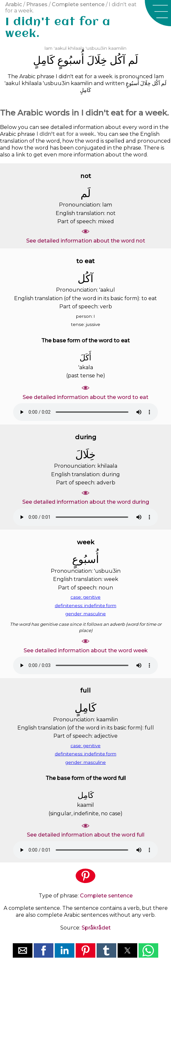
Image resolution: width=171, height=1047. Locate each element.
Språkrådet (96, 928)
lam (48, 48)
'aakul (60, 48)
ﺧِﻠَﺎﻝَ (97, 60)
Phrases (37, 4)
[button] (158, 13)
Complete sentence (78, 4)
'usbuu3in (96, 48)
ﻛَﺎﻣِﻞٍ (44, 60)
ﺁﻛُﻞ (117, 60)
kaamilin (117, 48)
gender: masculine (85, 613)
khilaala (76, 48)
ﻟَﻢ (133, 60)
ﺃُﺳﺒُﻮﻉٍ (70, 60)
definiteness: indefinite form (85, 605)
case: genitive (85, 597)
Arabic (13, 4)
